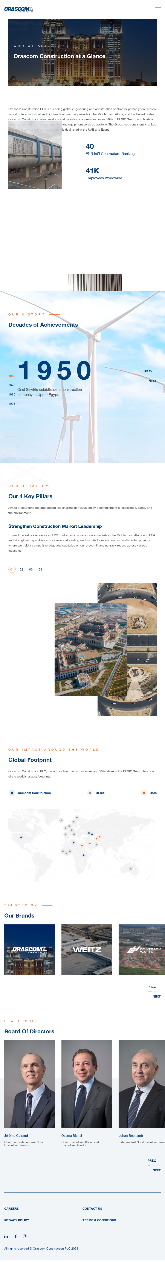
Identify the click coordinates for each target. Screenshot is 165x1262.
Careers (11, 1208)
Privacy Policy (16, 1220)
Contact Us (92, 1208)
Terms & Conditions (99, 1220)
